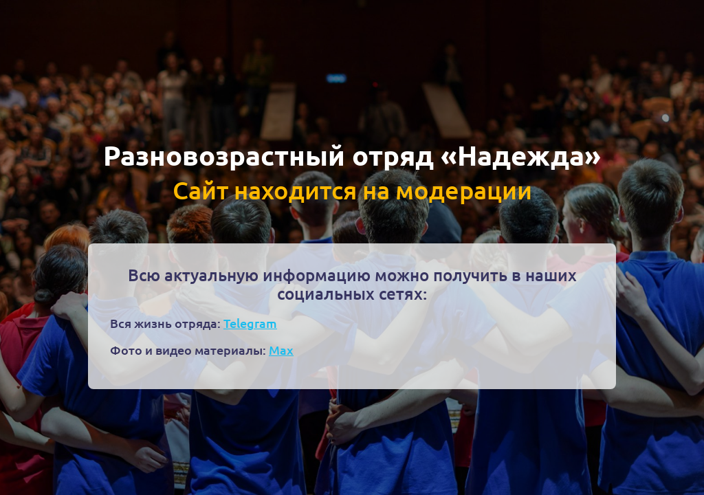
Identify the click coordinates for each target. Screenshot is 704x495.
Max (281, 350)
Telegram (250, 323)
